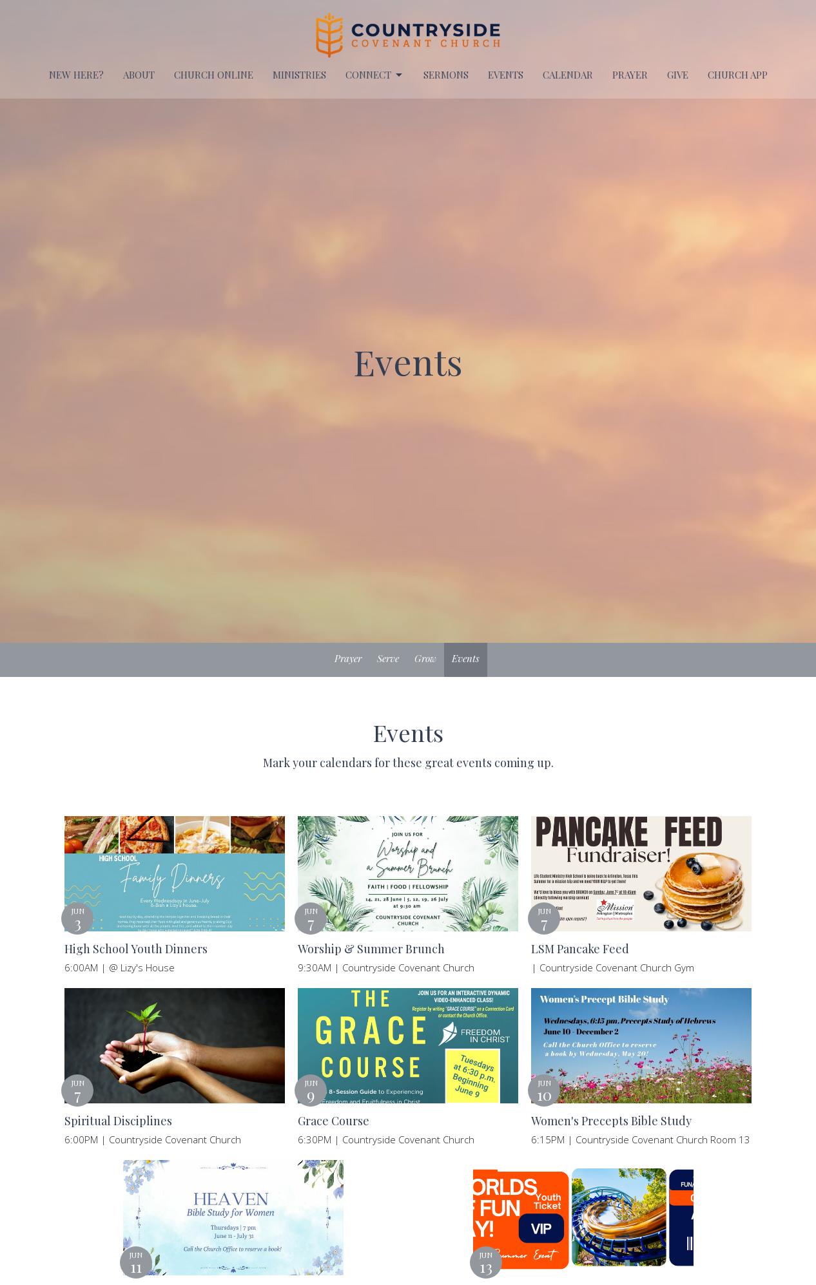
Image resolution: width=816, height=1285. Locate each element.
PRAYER (630, 74)
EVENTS (505, 74)
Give (677, 74)
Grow (425, 658)
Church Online (213, 74)
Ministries (299, 74)
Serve (388, 658)
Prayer (348, 658)
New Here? (76, 74)
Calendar (568, 74)
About (139, 74)
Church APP (738, 74)
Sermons (446, 74)
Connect (374, 75)
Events (466, 658)
